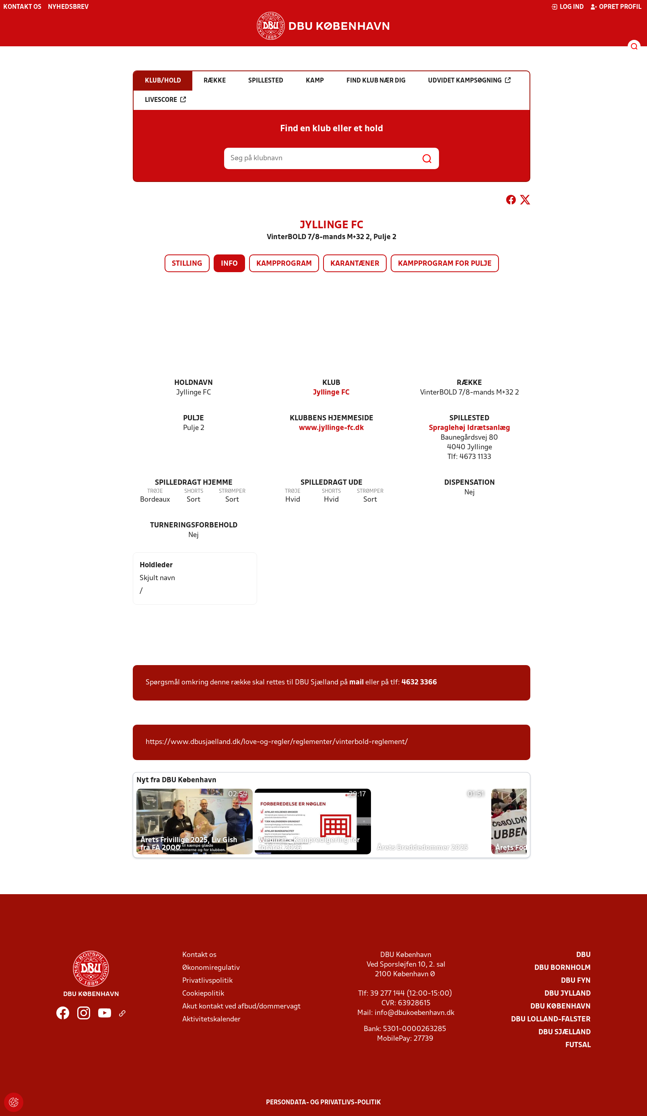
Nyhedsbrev (68, 7)
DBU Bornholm (562, 968)
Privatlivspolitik (207, 981)
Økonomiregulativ (211, 968)
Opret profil (615, 6)
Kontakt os (22, 7)
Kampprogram (284, 263)
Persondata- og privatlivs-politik (323, 1103)
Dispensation (469, 482)
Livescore (165, 100)
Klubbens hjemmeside (331, 418)
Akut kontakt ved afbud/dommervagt (241, 1006)
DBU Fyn (576, 981)
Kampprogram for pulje (445, 263)
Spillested (469, 418)
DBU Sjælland (564, 1032)
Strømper (232, 491)
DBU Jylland (567, 993)
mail (356, 682)
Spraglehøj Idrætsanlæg (469, 428)
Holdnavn (193, 383)
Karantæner (354, 263)
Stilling (187, 263)
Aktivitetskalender (211, 1019)
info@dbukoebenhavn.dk (414, 1013)
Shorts (193, 491)
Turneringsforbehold (193, 525)
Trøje (155, 491)
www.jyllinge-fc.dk (331, 428)
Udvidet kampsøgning (469, 80)
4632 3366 (419, 682)
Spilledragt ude (332, 482)
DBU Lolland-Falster (551, 1019)
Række (469, 383)
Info (229, 263)
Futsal (578, 1045)
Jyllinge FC (331, 392)
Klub (331, 383)
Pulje (193, 418)
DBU (583, 955)
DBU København (560, 1006)
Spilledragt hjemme (194, 482)
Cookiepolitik (203, 993)
